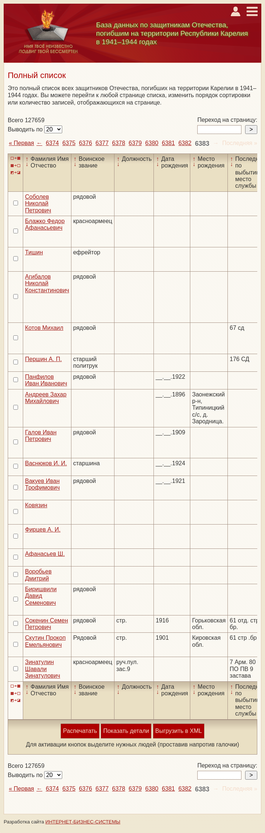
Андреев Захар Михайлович (46, 397)
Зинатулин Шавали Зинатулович (42, 669)
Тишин (34, 252)
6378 (119, 143)
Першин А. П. (43, 359)
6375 (68, 143)
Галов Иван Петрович (41, 435)
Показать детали (126, 731)
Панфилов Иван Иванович (46, 380)
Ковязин (36, 505)
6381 (168, 143)
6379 (135, 143)
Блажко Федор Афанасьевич (45, 224)
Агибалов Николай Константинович (47, 283)
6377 (102, 143)
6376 (85, 143)
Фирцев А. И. (42, 529)
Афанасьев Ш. (45, 554)
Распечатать (80, 731)
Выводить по (26, 129)
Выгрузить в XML (178, 731)
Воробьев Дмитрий (38, 574)
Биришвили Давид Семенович (41, 596)
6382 (185, 143)
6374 (52, 143)
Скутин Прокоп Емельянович (45, 641)
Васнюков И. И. (46, 463)
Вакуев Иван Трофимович (42, 484)
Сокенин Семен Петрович (46, 623)
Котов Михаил (44, 328)
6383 (202, 143)
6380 (152, 143)
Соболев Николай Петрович (38, 203)
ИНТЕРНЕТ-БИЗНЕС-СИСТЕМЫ (82, 822)
